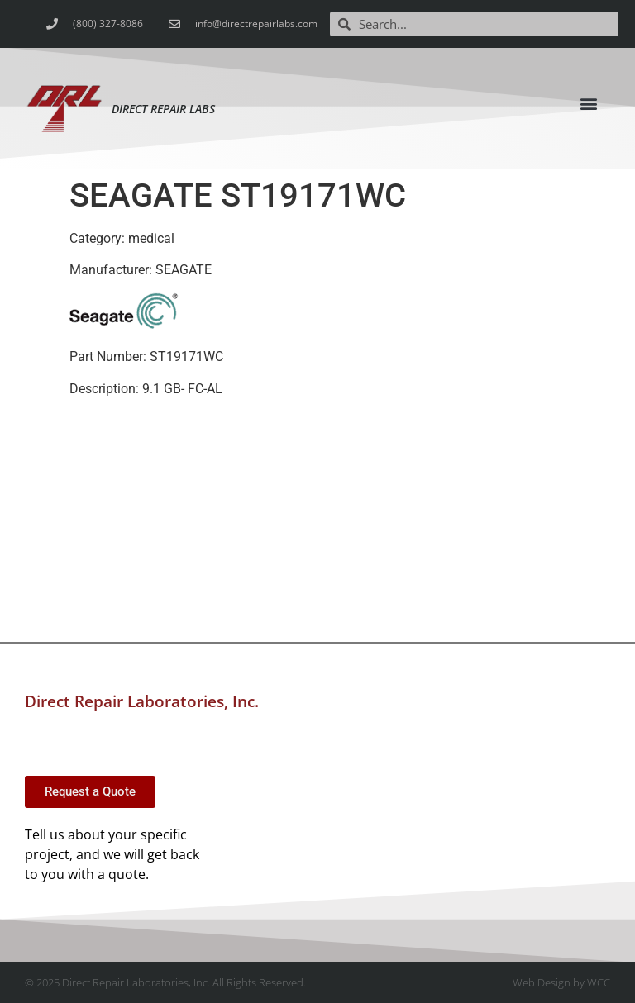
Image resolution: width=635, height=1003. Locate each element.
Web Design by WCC (561, 982)
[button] (589, 102)
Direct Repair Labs (163, 108)
